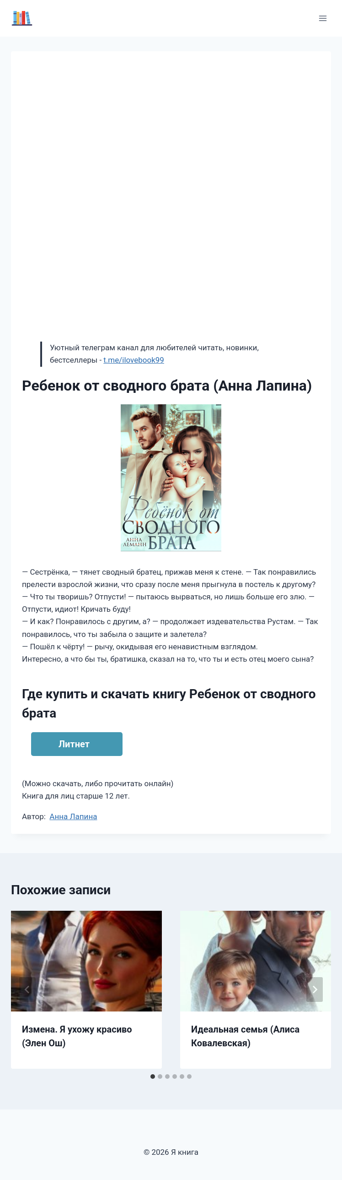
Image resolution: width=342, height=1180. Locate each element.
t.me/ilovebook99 (133, 359)
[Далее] (314, 989)
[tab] (152, 1076)
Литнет (74, 744)
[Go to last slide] (27, 989)
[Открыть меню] (322, 18)
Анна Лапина (73, 816)
